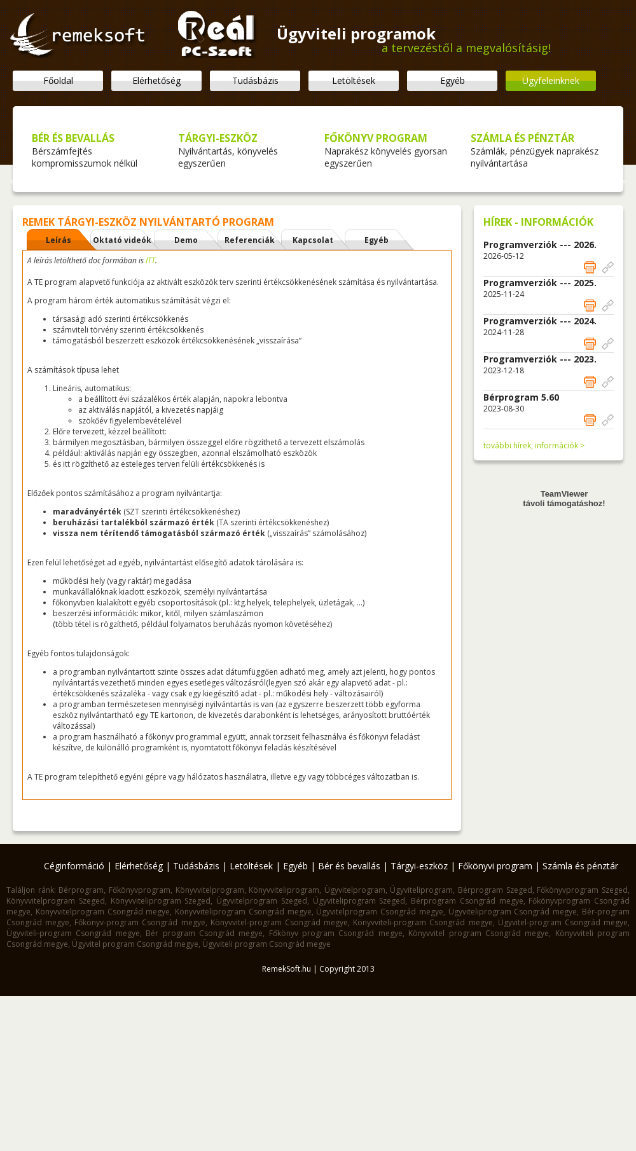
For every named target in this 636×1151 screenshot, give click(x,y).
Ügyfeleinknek (550, 80)
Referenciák (250, 240)
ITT (150, 260)
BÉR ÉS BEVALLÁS (73, 138)
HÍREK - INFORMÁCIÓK (538, 222)
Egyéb (452, 80)
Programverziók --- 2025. (540, 283)
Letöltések (353, 80)
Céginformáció (74, 866)
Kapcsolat (313, 240)
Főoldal (58, 80)
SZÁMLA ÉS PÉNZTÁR (522, 138)
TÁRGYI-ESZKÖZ (218, 138)
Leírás (58, 240)
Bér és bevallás (349, 866)
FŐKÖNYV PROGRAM (375, 138)
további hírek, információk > (533, 445)
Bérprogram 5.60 (521, 397)
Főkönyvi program (495, 866)
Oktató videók (122, 240)
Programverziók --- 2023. (540, 359)
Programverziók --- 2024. (540, 321)
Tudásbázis (255, 80)
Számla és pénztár (580, 866)
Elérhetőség (156, 80)
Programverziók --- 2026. (540, 244)
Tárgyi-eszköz (419, 866)
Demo (186, 240)
